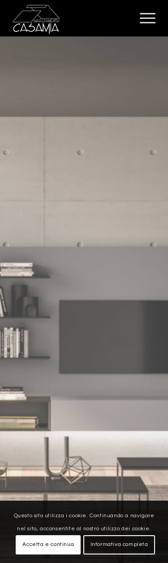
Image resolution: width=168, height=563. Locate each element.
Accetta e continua (48, 544)
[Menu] (143, 18)
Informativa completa (119, 544)
